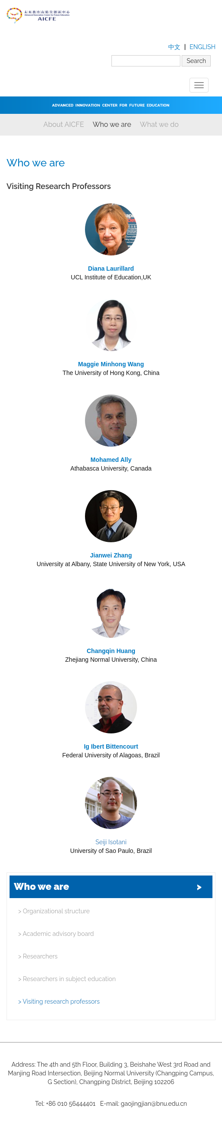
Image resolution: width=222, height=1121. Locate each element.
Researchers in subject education (67, 978)
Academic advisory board (56, 933)
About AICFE (63, 124)
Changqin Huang (111, 650)
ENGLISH (202, 46)
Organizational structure (54, 911)
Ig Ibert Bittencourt (111, 746)
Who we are (112, 124)
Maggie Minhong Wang (111, 364)
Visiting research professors (59, 1001)
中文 (174, 47)
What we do (159, 124)
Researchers (38, 956)
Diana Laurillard (111, 268)
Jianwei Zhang (111, 555)
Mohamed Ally (111, 459)
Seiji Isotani (110, 842)
